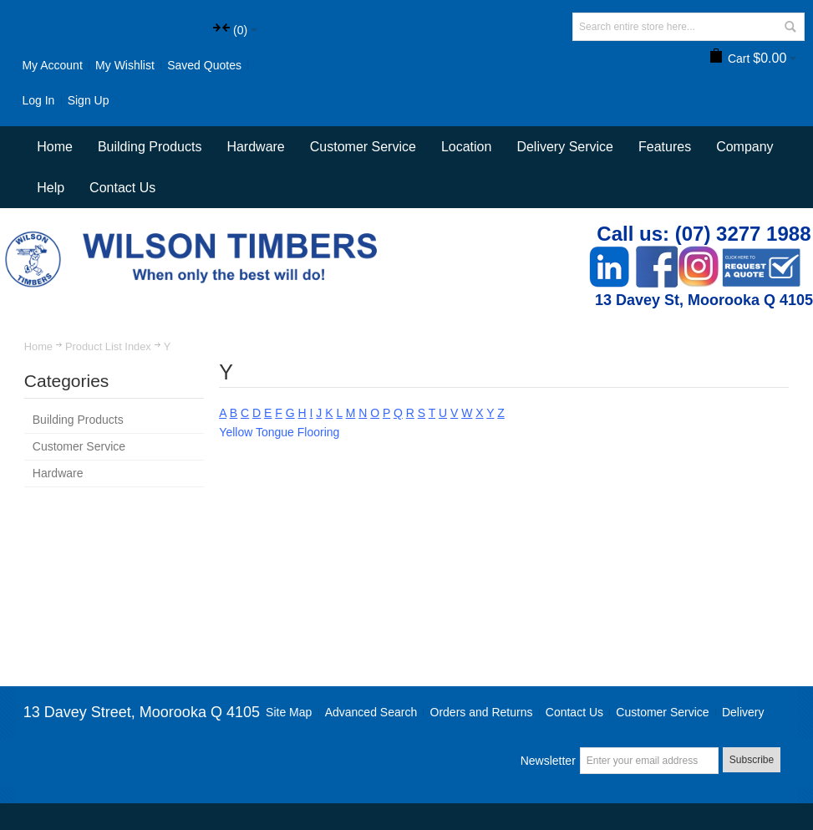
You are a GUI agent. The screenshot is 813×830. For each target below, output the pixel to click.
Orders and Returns (481, 712)
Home (38, 346)
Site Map (289, 712)
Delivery (743, 712)
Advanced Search (371, 712)
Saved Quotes (204, 65)
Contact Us (122, 188)
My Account (52, 65)
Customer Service (662, 712)
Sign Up (88, 100)
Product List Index (108, 346)
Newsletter (548, 760)
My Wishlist (125, 65)
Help (50, 188)
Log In (38, 100)
